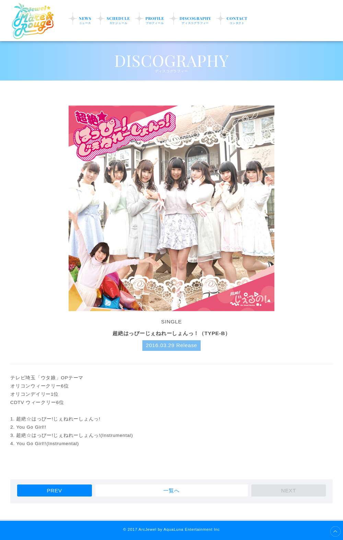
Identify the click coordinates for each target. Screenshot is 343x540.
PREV (54, 490)
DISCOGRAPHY (195, 20)
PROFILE (154, 20)
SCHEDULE (118, 20)
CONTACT (237, 20)
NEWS (85, 20)
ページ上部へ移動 (335, 531)
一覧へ (171, 490)
